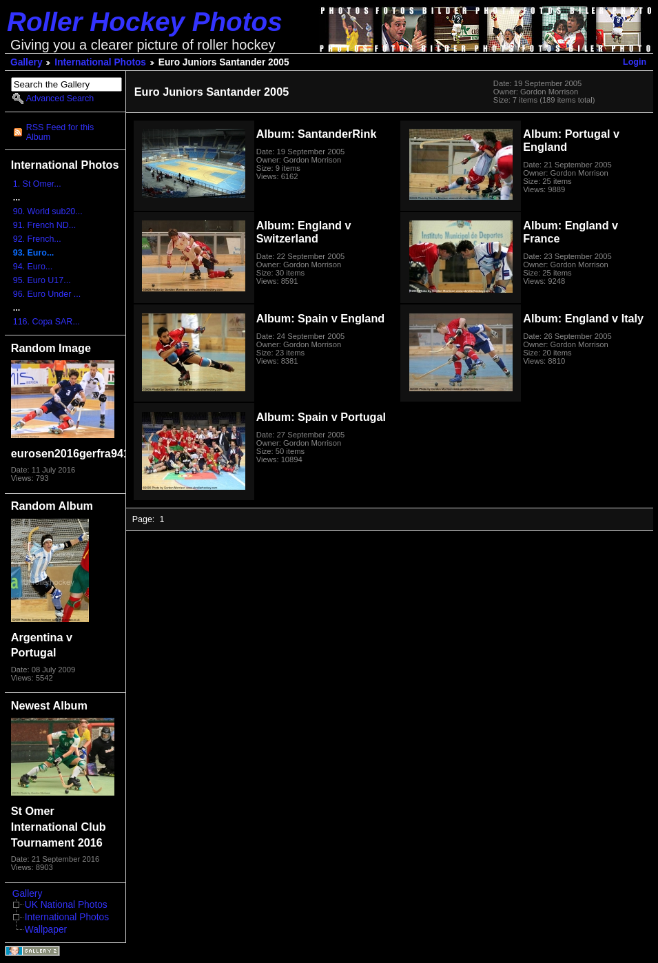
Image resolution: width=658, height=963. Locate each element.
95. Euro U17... (42, 280)
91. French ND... (44, 225)
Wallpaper (46, 929)
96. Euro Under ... (47, 294)
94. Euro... (33, 266)
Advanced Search (60, 98)
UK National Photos (66, 905)
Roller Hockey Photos (144, 22)
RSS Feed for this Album (60, 132)
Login (634, 62)
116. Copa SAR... (46, 322)
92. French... (37, 239)
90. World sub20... (48, 211)
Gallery (26, 62)
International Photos (100, 62)
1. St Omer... (37, 184)
